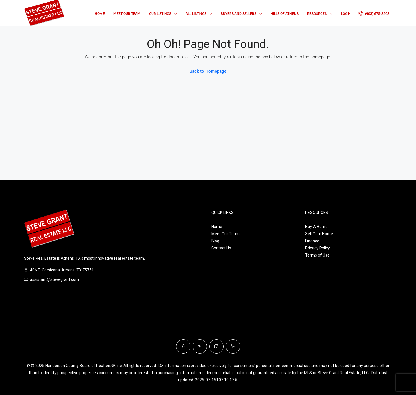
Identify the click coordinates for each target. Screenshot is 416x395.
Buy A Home (316, 226)
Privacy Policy (317, 248)
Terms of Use (317, 255)
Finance (312, 241)
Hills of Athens (285, 14)
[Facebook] (183, 346)
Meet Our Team (127, 14)
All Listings (196, 14)
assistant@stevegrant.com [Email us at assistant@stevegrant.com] (54, 279)
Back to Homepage (208, 71)
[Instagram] (216, 346)
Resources (317, 14)
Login (346, 14)
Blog (215, 241)
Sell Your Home (319, 233)
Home (100, 14)
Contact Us (221, 248)
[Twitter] (200, 346)
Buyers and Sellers (238, 14)
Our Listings (160, 14)
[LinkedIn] (233, 346)
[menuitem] (373, 14)
